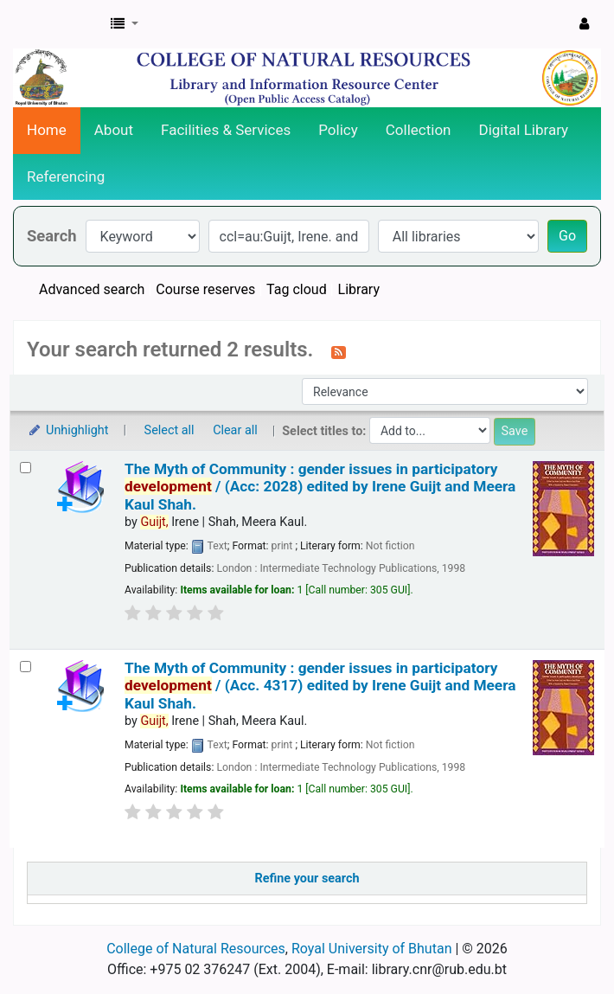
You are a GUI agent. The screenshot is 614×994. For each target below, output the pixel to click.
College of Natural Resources (195, 948)
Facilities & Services (226, 129)
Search (52, 236)
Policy (338, 129)
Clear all (235, 430)
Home (47, 129)
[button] (124, 24)
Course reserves (205, 289)
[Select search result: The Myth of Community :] (25, 467)
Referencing (66, 176)
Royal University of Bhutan (371, 948)
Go (567, 236)
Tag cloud (296, 289)
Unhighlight (68, 430)
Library (359, 289)
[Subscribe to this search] (338, 351)
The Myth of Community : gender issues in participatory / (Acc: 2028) (320, 486)
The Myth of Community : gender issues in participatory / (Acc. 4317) (320, 685)
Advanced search (91, 289)
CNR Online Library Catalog (57, 24)
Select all (169, 430)
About (113, 129)
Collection (418, 129)
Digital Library (524, 129)
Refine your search (307, 878)
